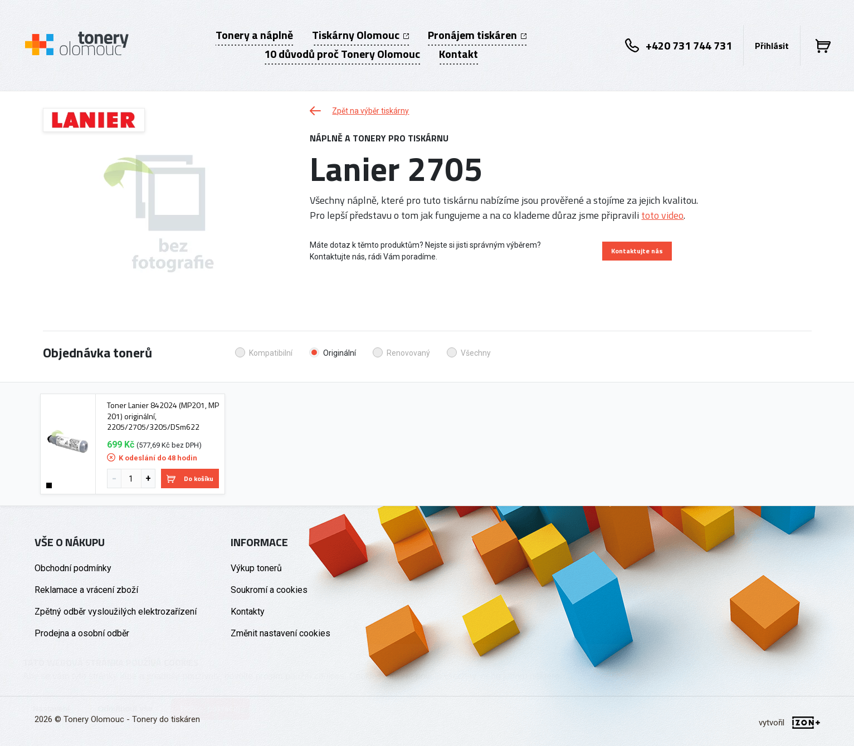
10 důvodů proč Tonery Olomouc (342, 54)
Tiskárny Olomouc (360, 35)
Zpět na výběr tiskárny (359, 110)
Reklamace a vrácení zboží (86, 590)
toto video (662, 215)
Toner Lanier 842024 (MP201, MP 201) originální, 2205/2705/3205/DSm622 (163, 416)
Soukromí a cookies (269, 590)
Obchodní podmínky (73, 568)
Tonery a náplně (254, 35)
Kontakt (458, 54)
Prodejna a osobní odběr (82, 633)
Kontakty (248, 611)
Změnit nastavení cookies (280, 633)
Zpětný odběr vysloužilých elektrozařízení (116, 611)
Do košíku (190, 478)
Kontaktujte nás (637, 251)
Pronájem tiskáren (477, 35)
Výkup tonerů (256, 568)
